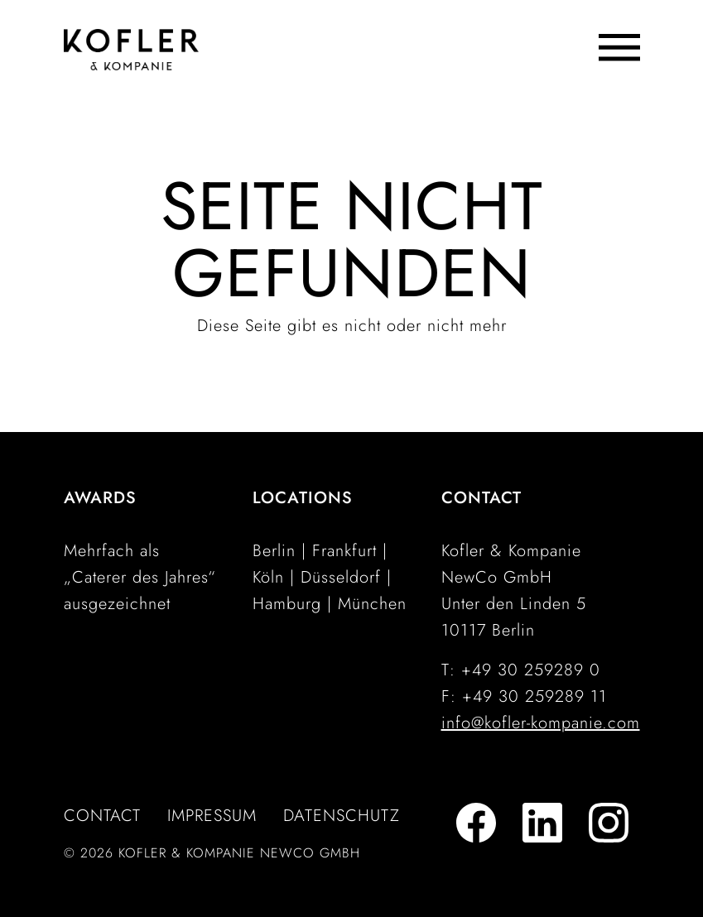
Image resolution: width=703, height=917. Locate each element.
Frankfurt (344, 551)
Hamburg (287, 604)
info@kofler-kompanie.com (540, 723)
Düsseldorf (341, 577)
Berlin (274, 551)
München (372, 604)
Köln (268, 577)
